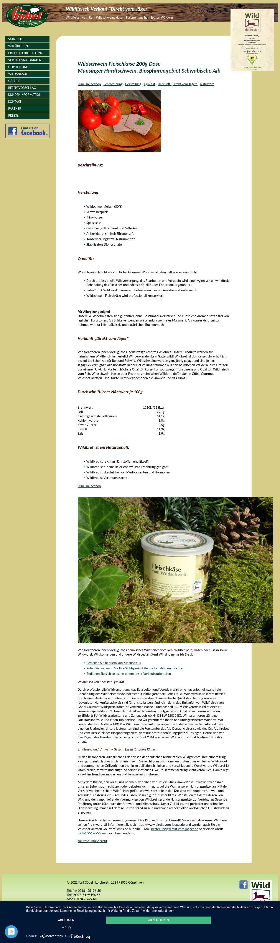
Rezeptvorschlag (22, 88)
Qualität (149, 84)
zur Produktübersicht (92, 841)
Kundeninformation (24, 95)
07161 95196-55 (89, 833)
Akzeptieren (150, 928)
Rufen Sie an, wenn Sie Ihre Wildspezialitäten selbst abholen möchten (135, 668)
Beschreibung (113, 84)
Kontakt (14, 102)
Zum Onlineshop (89, 84)
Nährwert (207, 84)
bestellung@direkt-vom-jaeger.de (174, 829)
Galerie (14, 81)
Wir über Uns (19, 46)
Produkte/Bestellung (25, 53)
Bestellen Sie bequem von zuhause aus (113, 663)
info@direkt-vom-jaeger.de (86, 903)
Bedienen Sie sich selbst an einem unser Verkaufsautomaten (128, 674)
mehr (238, 928)
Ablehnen (63, 928)
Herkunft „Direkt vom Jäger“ (178, 84)
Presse (13, 115)
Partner (14, 108)
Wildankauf (18, 74)
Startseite (16, 39)
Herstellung (18, 67)
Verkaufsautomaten (24, 60)
